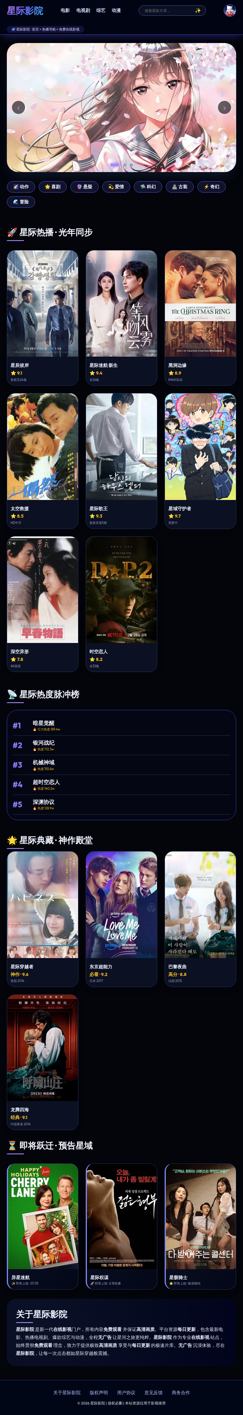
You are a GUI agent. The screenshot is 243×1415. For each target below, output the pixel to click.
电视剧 (83, 10)
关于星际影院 (67, 1392)
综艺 (100, 10)
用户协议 (126, 1392)
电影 (65, 10)
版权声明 (99, 1392)
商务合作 (181, 1392)
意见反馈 (153, 1392)
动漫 (116, 10)
